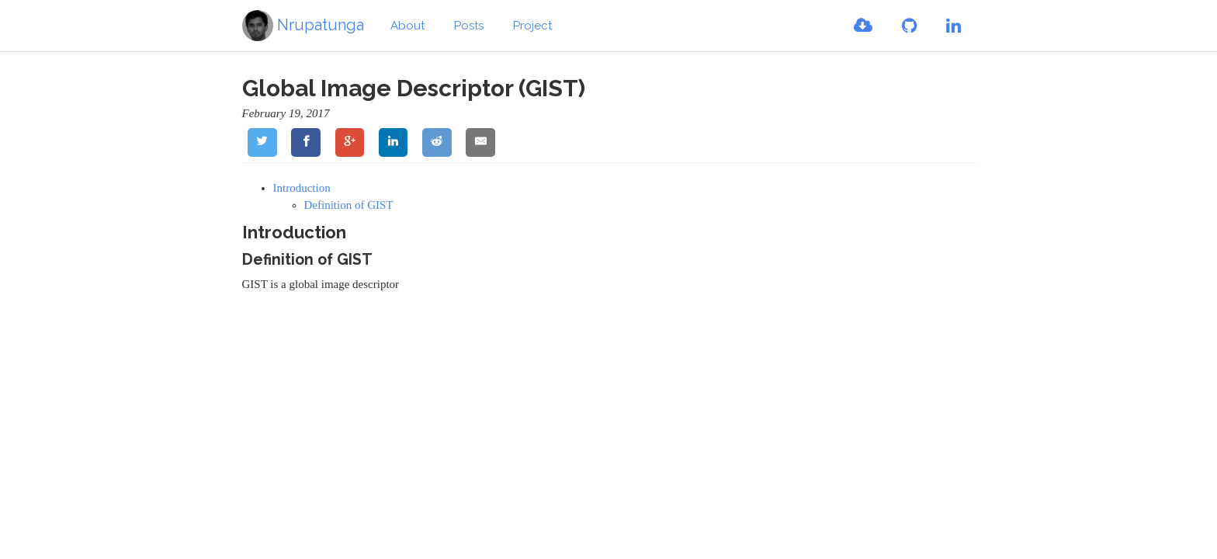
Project (532, 26)
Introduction (302, 188)
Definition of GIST (349, 205)
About (407, 26)
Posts (469, 26)
